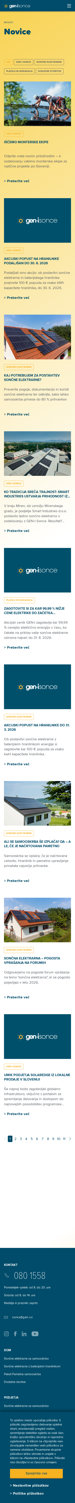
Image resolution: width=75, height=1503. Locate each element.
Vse (8, 62)
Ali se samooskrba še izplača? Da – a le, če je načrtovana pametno (37, 844)
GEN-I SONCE (23, 62)
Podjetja (11, 1397)
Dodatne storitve (15, 1382)
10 (58, 1139)
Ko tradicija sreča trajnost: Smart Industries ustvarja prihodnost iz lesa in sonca (36, 496)
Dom (7, 1350)
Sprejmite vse (36, 1473)
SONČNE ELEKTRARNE (49, 62)
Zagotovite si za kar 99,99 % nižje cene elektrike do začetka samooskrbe (34, 612)
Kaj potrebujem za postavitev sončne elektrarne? (32, 377)
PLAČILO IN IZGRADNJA (19, 71)
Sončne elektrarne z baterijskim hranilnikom (32, 1366)
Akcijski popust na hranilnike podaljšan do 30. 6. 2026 (31, 261)
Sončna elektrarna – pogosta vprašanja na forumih (32, 960)
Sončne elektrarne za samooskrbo (26, 1358)
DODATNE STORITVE (49, 71)
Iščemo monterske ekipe (26, 142)
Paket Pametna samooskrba (22, 1374)
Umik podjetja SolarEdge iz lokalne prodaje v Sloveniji (37, 1077)
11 (64, 1139)
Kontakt (11, 1265)
